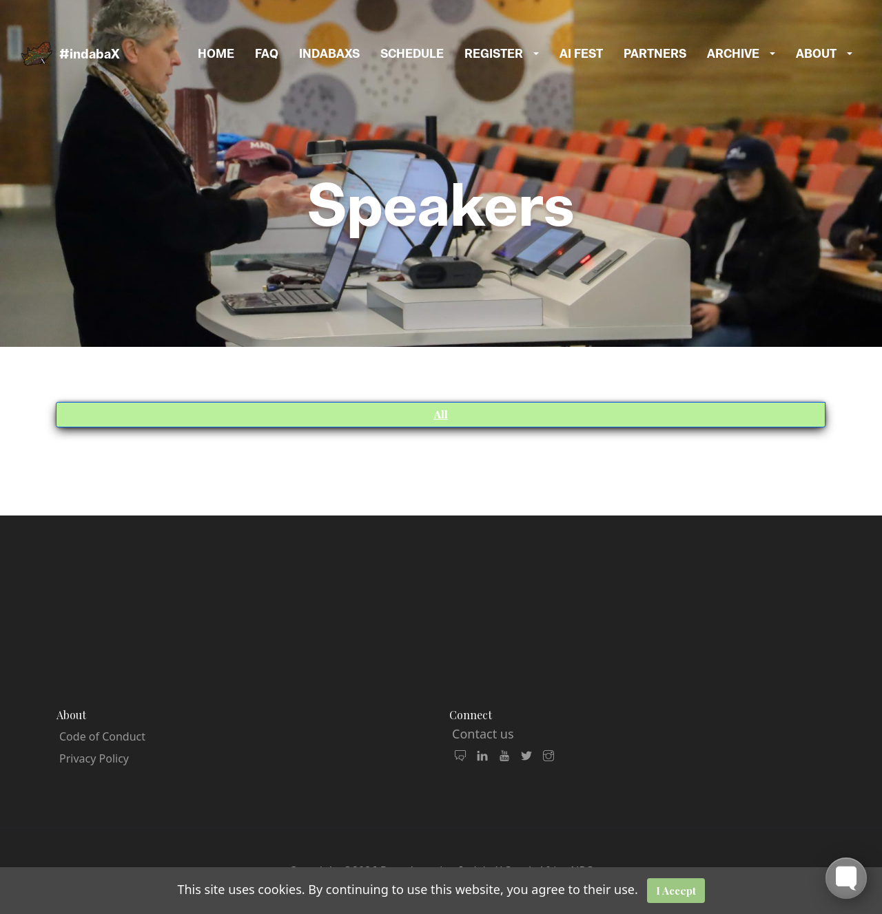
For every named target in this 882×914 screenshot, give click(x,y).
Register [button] (493, 54)
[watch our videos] (504, 756)
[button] (541, 54)
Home (216, 54)
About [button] (816, 54)
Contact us (483, 733)
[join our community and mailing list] (460, 756)
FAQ (266, 54)
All (441, 414)
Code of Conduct (102, 736)
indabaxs (329, 54)
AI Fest (581, 54)
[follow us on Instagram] (548, 756)
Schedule (412, 54)
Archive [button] (733, 54)
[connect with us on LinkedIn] (482, 756)
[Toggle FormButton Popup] (846, 878)
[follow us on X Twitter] (526, 756)
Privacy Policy (94, 758)
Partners (655, 54)
